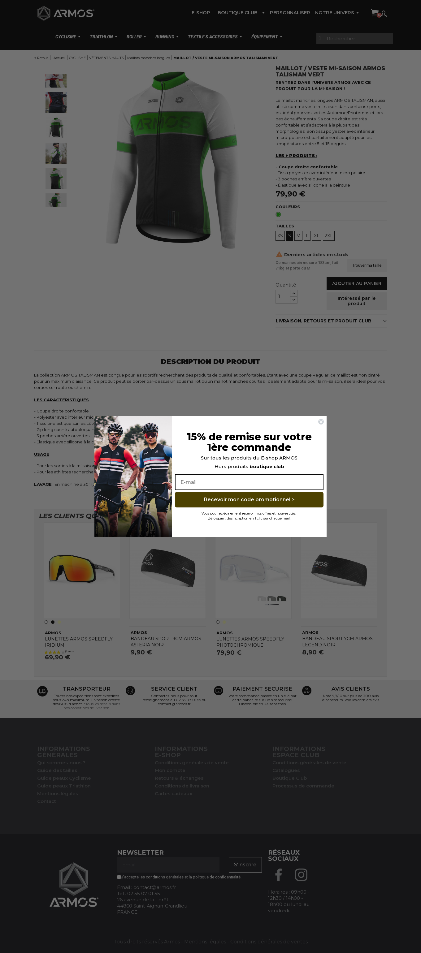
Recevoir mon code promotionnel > (249, 499)
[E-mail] (249, 482)
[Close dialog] (321, 422)
